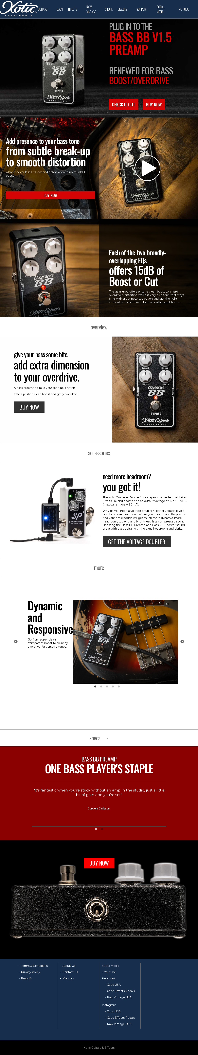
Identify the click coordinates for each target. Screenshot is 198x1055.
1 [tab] (95, 687)
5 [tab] (119, 687)
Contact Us (70, 972)
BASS (60, 9)
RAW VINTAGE (91, 9)
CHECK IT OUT (123, 104)
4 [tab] (113, 687)
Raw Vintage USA (119, 997)
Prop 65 (26, 978)
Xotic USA (114, 985)
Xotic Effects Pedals (121, 991)
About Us (69, 966)
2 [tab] (101, 687)
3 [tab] (107, 687)
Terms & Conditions (34, 966)
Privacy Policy (30, 972)
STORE (108, 9)
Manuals (68, 978)
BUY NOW (154, 104)
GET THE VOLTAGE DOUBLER (136, 542)
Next (182, 642)
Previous (16, 642)
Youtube (110, 972)
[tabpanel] (103, 642)
